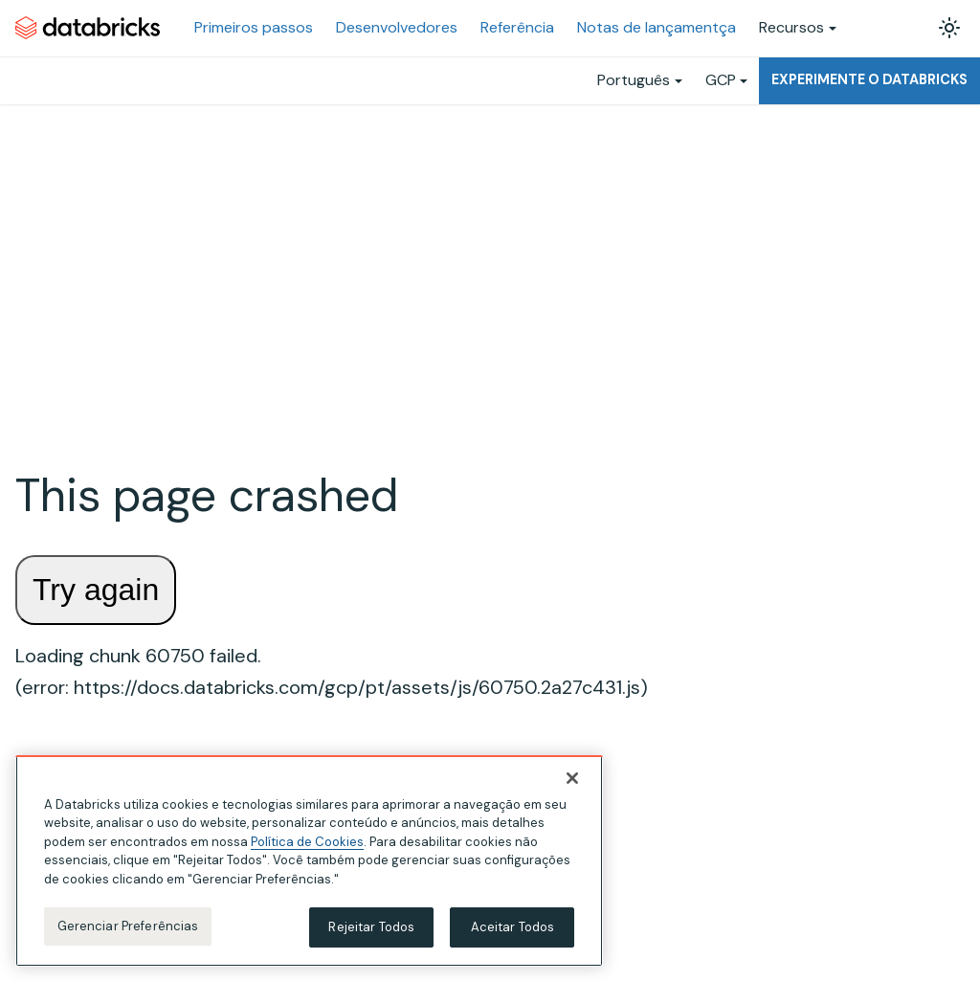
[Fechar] (572, 779)
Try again (96, 589)
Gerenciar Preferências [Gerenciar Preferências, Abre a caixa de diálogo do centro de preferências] (128, 927)
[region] (309, 862)
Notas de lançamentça (656, 27)
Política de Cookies (307, 843)
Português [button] (633, 80)
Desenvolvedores (396, 27)
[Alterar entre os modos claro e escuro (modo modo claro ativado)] (949, 27)
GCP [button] (720, 80)
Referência (517, 27)
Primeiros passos (253, 27)
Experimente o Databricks (869, 79)
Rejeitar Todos (371, 928)
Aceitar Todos (513, 928)
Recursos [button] (791, 27)
